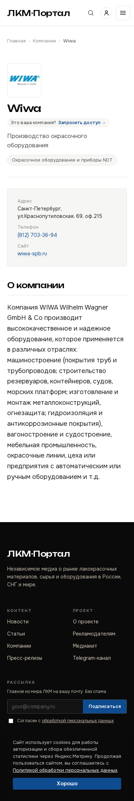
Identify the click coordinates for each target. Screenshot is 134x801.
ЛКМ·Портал (38, 13)
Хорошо (67, 783)
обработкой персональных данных (78, 721)
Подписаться (105, 706)
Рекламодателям (94, 634)
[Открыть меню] (123, 13)
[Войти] (106, 13)
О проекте (86, 621)
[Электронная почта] (45, 706)
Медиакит (85, 646)
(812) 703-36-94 (37, 235)
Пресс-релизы (24, 658)
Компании (44, 41)
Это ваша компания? (58, 122)
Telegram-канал (92, 658)
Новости (18, 621)
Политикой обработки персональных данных (65, 770)
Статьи (16, 634)
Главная (16, 41)
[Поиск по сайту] (90, 12)
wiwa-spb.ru (32, 253)
